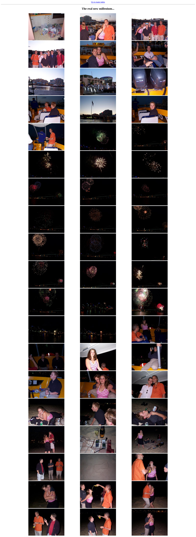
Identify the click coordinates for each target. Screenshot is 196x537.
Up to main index (98, 2)
